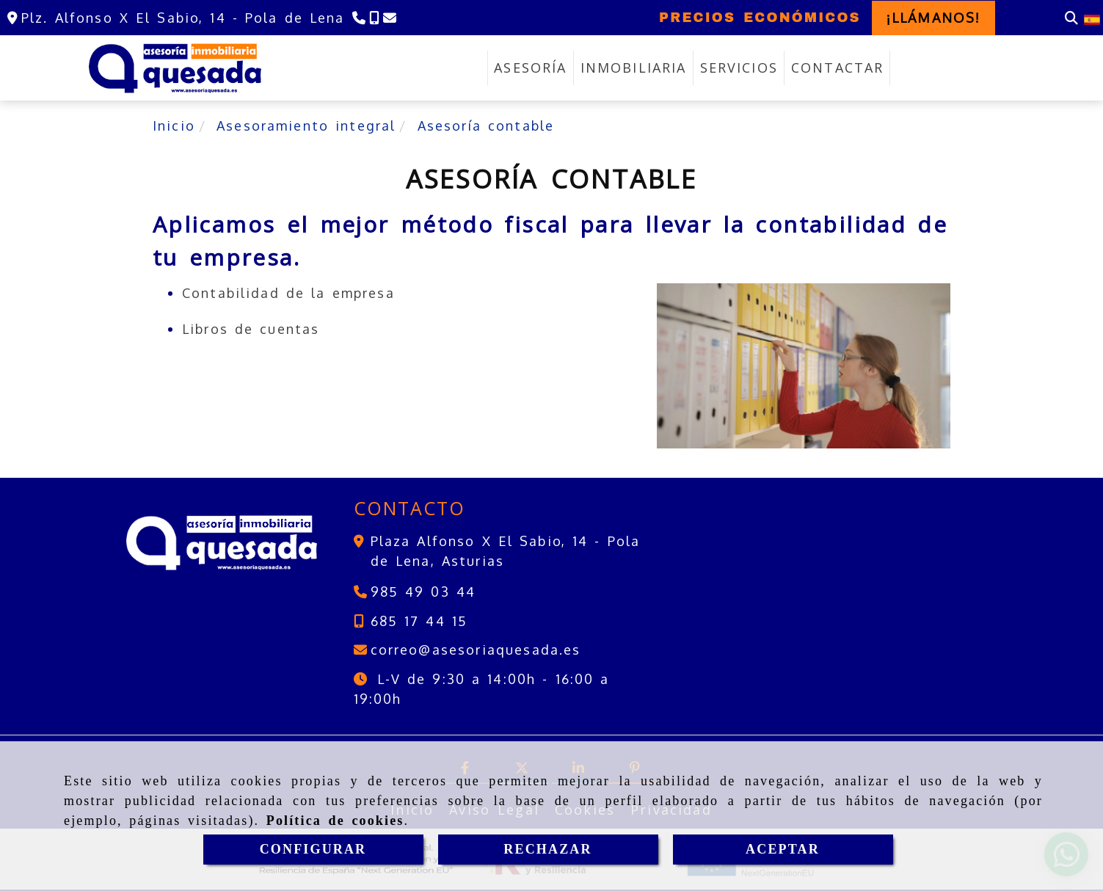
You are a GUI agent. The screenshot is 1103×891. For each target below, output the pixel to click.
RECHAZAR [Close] (547, 849)
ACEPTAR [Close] (783, 849)
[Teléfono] (357, 18)
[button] (934, 18)
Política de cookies (335, 820)
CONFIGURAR (313, 849)
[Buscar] (1071, 18)
